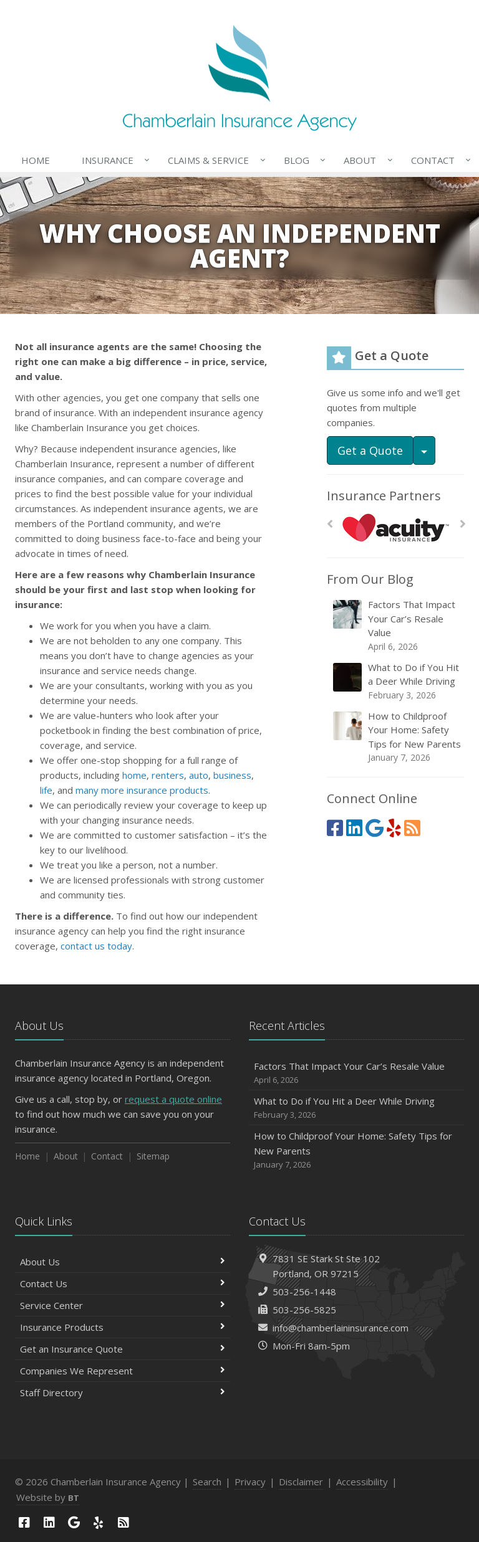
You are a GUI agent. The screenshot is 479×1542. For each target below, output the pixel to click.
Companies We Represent (122, 1370)
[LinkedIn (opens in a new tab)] (354, 827)
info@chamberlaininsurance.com (341, 1327)
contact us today (96, 946)
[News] (412, 827)
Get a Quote (370, 450)
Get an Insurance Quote (122, 1349)
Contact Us (122, 1283)
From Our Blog (370, 579)
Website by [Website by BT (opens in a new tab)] (47, 1497)
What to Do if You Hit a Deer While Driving (396, 681)
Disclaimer (301, 1481)
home (134, 775)
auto (198, 775)
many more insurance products (141, 790)
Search (207, 1481)
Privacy (250, 1481)
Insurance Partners (384, 495)
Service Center (122, 1305)
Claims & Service (214, 160)
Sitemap (153, 1156)
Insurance (113, 160)
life (46, 790)
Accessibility (362, 1481)
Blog (302, 160)
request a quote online (173, 1099)
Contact (438, 160)
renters (168, 775)
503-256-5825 (304, 1309)
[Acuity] (396, 527)
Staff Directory (122, 1392)
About (365, 160)
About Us (122, 1261)
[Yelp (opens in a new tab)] (394, 827)
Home (35, 160)
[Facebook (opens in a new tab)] (335, 827)
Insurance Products (122, 1327)
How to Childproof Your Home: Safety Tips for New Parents (396, 737)
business (232, 775)
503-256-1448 (304, 1291)
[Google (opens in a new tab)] (374, 827)
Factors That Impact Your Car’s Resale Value (396, 625)
